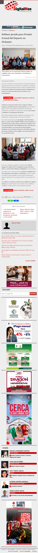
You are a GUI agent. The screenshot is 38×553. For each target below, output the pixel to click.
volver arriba (30, 261)
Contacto (34, 551)
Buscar (33, 294)
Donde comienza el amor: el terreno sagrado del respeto (20, 456)
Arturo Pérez (29, 45)
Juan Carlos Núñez (16, 462)
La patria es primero (16, 486)
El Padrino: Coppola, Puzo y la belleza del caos (22, 476)
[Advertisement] (19, 18)
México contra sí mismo (17, 466)
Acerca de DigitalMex (25, 551)
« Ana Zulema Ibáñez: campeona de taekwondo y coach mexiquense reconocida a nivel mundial (10, 213)
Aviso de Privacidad (13, 551)
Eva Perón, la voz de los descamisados (22, 495)
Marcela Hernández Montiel (20, 451)
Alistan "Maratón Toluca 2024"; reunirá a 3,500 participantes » (27, 211)
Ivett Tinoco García (17, 471)
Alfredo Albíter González (19, 482)
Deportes (12, 30)
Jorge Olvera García (17, 491)
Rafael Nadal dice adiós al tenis (23, 190)
